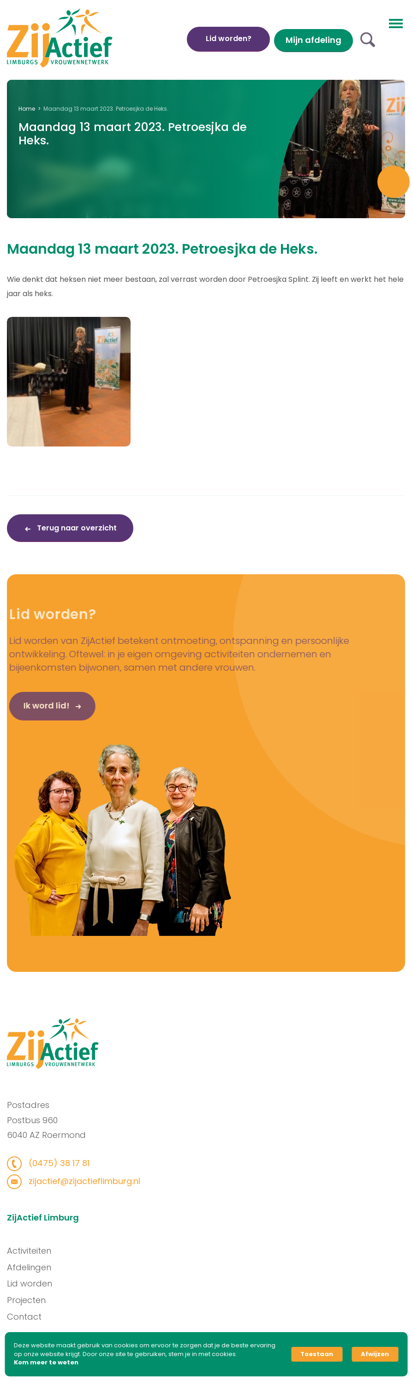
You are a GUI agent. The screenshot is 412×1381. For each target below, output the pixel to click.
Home (26, 109)
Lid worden (33, 1283)
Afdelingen (33, 1267)
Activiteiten (33, 1250)
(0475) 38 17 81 (54, 1163)
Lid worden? (228, 38)
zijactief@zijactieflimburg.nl (80, 1181)
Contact (28, 1316)
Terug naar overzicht (76, 528)
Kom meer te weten (46, 1362)
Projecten (30, 1300)
